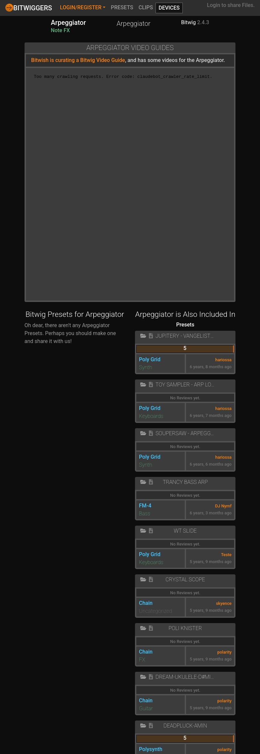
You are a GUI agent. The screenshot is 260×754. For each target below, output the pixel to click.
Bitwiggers (28, 8)
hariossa (223, 359)
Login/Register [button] (80, 7)
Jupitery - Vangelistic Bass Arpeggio (185, 336)
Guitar (146, 708)
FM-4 (145, 505)
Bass (144, 513)
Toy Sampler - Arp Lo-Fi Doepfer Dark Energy (185, 384)
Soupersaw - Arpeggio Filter (185, 433)
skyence (223, 603)
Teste (226, 554)
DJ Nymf (223, 505)
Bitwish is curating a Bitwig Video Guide (78, 60)
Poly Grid (150, 359)
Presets (122, 7)
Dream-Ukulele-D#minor (185, 677)
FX (142, 660)
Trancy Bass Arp (185, 482)
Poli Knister (185, 628)
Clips (146, 7)
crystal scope (185, 579)
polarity (224, 652)
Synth (145, 367)
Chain (146, 603)
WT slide (185, 531)
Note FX (60, 30)
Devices (169, 8)
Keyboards (151, 416)
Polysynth (150, 749)
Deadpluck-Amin (185, 726)
